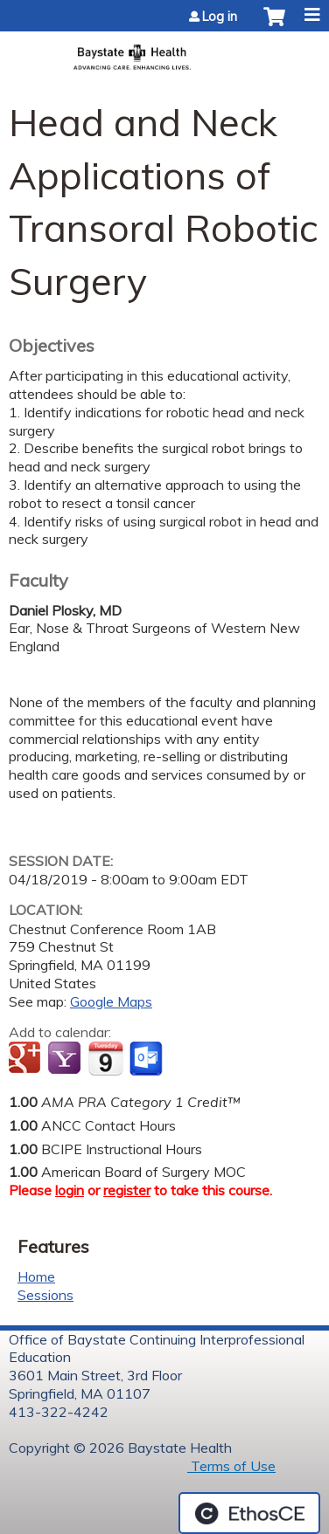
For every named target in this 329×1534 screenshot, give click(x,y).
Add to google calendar (27, 1059)
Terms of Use (231, 1466)
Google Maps (111, 1001)
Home (36, 1276)
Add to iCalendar (105, 1058)
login (69, 1190)
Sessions (46, 1295)
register (126, 1190)
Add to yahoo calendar (66, 1059)
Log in (219, 16)
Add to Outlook (147, 1059)
